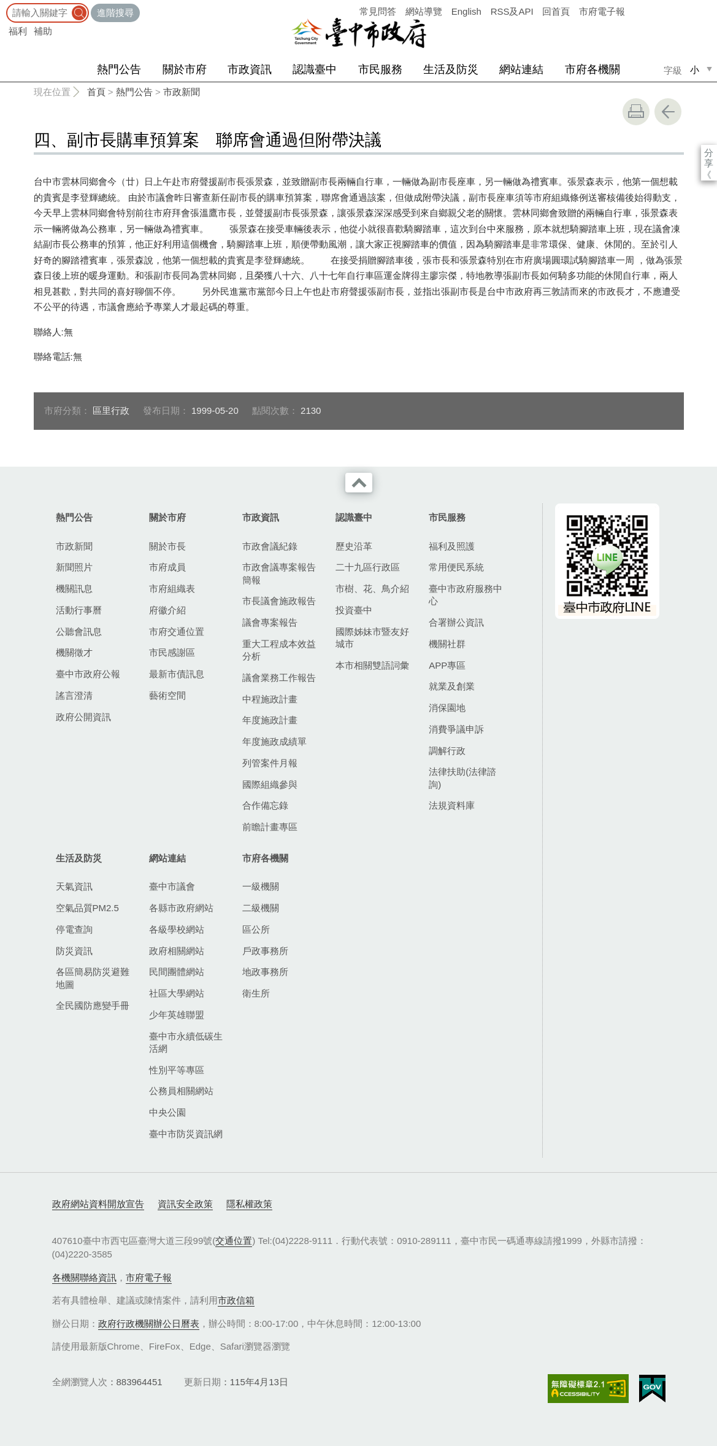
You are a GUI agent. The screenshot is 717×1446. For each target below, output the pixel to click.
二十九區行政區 (367, 567)
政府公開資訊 (83, 717)
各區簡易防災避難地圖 (92, 977)
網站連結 (521, 69)
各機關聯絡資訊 (84, 1277)
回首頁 (556, 11)
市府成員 (167, 567)
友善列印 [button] (636, 111)
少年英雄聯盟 (176, 1014)
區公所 (256, 929)
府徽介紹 (167, 610)
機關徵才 (74, 652)
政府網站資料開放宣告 (98, 1204)
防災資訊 (74, 951)
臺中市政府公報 (88, 674)
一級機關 (260, 886)
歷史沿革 (353, 546)
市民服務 (380, 69)
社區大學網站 (176, 993)
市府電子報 (602, 11)
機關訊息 (74, 588)
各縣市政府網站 (181, 908)
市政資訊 (250, 69)
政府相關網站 (176, 951)
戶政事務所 (265, 951)
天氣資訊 (74, 886)
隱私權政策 (249, 1204)
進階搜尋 (115, 12)
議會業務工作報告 (279, 677)
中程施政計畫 (269, 699)
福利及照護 (452, 546)
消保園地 (447, 707)
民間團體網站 (176, 971)
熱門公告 (119, 69)
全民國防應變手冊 (92, 1005)
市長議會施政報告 (279, 601)
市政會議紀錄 (269, 546)
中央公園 (167, 1112)
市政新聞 (181, 92)
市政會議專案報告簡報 (279, 573)
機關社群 (447, 644)
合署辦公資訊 (456, 622)
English (466, 11)
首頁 (96, 92)
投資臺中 (353, 610)
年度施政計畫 (269, 720)
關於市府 (185, 69)
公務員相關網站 (181, 1091)
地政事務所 (265, 971)
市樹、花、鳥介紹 (372, 588)
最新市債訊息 (176, 674)
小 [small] (694, 69)
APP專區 (447, 665)
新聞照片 (74, 567)
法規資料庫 (452, 805)
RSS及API (512, 11)
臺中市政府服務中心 (465, 594)
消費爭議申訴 (456, 729)
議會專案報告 (269, 622)
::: (4, 6)
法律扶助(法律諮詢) (462, 777)
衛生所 (256, 993)
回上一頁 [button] (667, 111)
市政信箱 (236, 1300)
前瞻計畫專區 (269, 827)
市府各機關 (592, 69)
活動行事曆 (79, 610)
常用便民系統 (456, 567)
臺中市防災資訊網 (186, 1134)
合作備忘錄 (265, 805)
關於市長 (167, 546)
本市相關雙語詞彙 (372, 665)
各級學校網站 (176, 929)
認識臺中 (315, 69)
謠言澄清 (74, 695)
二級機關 (260, 908)
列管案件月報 (269, 763)
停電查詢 (74, 929)
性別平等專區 (176, 1070)
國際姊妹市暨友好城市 (372, 637)
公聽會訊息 (79, 631)
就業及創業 (452, 686)
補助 (43, 31)
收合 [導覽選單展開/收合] (358, 482)
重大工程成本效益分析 (279, 650)
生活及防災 (450, 69)
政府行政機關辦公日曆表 (148, 1323)
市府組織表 (172, 588)
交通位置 (233, 1240)
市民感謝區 (172, 652)
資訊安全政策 (185, 1204)
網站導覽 (423, 11)
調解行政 (447, 750)
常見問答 (377, 11)
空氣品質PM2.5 (87, 908)
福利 (18, 31)
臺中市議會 (172, 886)
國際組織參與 (269, 784)
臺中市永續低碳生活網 (186, 1042)
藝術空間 (167, 695)
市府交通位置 (176, 631)
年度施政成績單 (274, 741)
